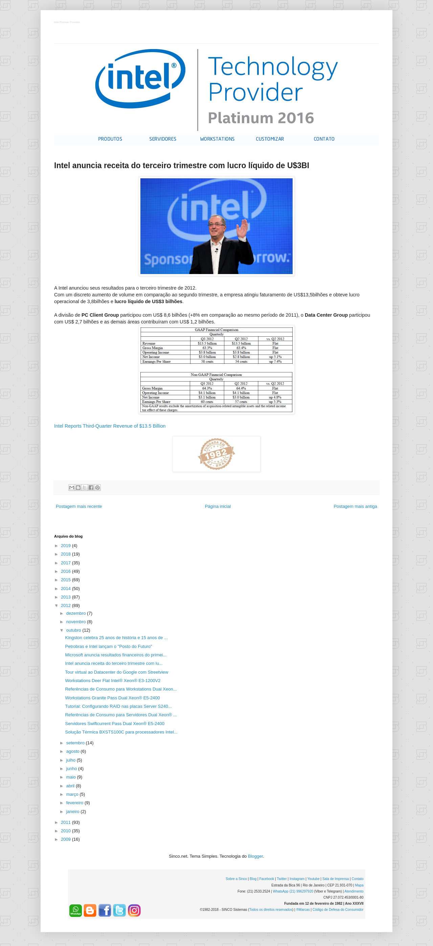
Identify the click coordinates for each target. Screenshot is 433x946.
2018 (66, 554)
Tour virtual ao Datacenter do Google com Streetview (116, 672)
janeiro (73, 811)
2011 (66, 822)
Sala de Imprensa (335, 879)
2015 (66, 579)
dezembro (76, 613)
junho (72, 768)
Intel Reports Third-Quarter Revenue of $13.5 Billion (110, 426)
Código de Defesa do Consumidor (338, 909)
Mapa (359, 885)
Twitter (282, 879)
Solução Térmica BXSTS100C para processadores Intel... (121, 732)
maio (71, 777)
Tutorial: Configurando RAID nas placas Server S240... (118, 706)
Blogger (255, 856)
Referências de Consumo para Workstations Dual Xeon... (121, 689)
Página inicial (218, 506)
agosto (73, 751)
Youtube (313, 879)
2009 (66, 839)
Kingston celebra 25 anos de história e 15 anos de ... (116, 637)
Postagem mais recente (79, 506)
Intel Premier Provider (67, 22)
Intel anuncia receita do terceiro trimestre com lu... (113, 663)
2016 (66, 571)
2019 (66, 545)
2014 (66, 588)
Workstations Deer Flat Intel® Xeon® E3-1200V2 (112, 680)
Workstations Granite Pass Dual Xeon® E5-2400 (112, 697)
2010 (66, 830)
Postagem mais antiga (355, 506)
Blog (253, 879)
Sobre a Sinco (236, 879)
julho (71, 760)
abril (71, 785)
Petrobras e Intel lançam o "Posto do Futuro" (108, 646)
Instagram (297, 879)
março (73, 794)
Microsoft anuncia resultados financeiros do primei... (115, 654)
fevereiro (75, 802)
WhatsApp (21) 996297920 (293, 891)
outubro (74, 630)
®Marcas (303, 909)
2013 (66, 597)
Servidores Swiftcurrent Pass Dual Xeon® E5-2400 (114, 723)
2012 (66, 605)
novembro (76, 621)
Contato (357, 879)
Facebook (266, 879)
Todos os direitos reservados (270, 909)
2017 (66, 562)
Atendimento (353, 891)
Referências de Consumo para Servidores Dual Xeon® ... (121, 714)
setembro (76, 742)
